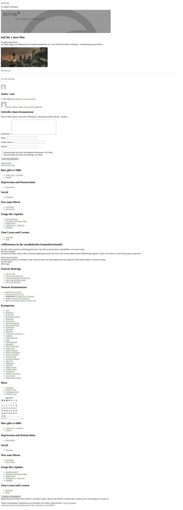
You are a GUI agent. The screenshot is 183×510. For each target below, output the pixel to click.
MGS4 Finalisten (12, 349)
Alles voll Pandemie (13, 285)
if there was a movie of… (15, 336)
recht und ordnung (12, 362)
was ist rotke (10, 379)
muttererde (5, 3)
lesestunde (9, 347)
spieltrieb (9, 368)
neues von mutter (12, 357)
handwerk (9, 332)
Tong (7, 242)
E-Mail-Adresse (7, 145)
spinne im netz (11, 370)
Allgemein (38, 107)
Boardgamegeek (12, 222)
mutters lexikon (11, 353)
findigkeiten (10, 330)
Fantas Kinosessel (12, 326)
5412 (7, 313)
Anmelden (9, 390)
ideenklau (9, 334)
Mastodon (9, 200)
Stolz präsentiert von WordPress (43, 508)
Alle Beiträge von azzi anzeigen (23, 99)
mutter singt (10, 351)
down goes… (11, 324)
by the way (10, 317)
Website (4, 149)
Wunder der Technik (13, 381)
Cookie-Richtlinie (69, 506)
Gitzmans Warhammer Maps (16, 224)
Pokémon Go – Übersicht (15, 228)
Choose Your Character (14, 279)
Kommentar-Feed (12, 395)
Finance (9, 297)
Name (4, 141)
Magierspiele (10, 226)
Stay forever (10, 212)
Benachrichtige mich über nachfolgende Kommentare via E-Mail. (28, 155)
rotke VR (9, 364)
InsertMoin (10, 210)
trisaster (9, 180)
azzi (8, 107)
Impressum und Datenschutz (20, 508)
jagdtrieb (9, 339)
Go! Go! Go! (10, 277)
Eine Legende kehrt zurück (16, 283)
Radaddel (9, 230)
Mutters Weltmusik (13, 355)
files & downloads (12, 328)
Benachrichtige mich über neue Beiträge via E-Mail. (23, 158)
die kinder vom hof (13, 320)
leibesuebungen (11, 345)
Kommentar (6, 137)
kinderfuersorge (11, 341)
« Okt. (3, 419)
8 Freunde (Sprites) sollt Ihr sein (18, 281)
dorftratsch (10, 322)
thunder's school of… (14, 376)
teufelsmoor (10, 374)
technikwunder (11, 372)
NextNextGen (11, 360)
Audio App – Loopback (14, 178)
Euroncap (9, 240)
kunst (8, 343)
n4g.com (7, 70)
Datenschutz (10, 190)
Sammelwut (10, 366)
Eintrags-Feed (11, 393)
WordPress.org (11, 397)
